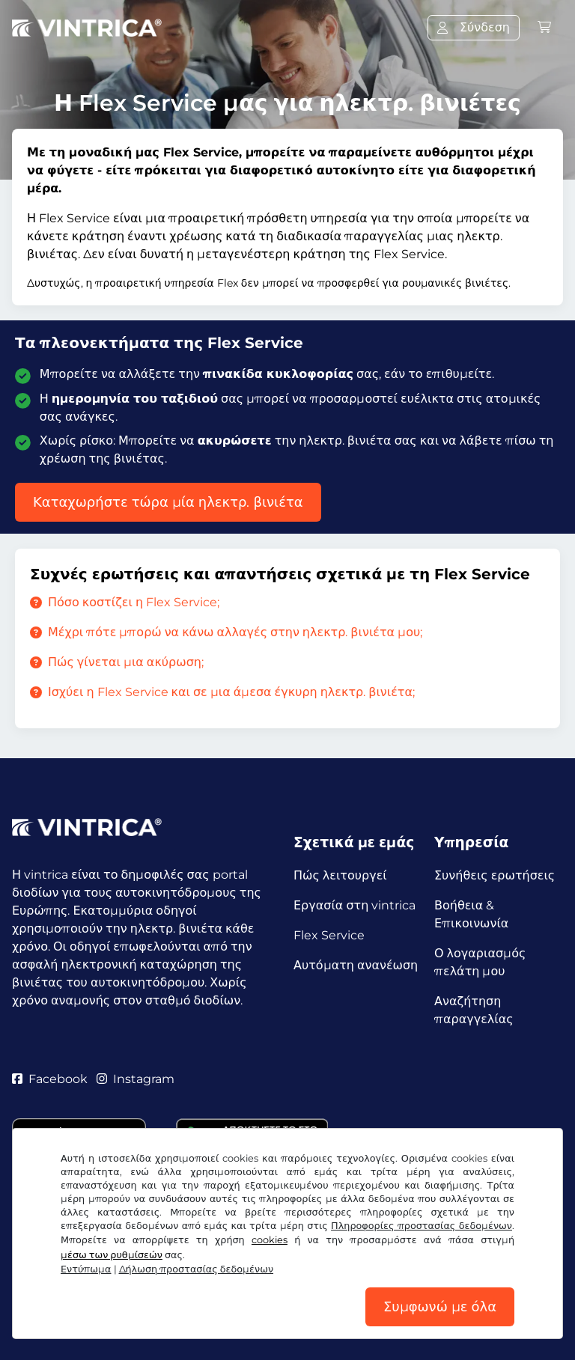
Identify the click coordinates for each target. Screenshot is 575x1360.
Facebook (50, 1079)
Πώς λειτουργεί (340, 875)
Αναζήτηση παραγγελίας (474, 1010)
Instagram (135, 1079)
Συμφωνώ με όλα (439, 1307)
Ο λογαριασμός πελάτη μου (480, 962)
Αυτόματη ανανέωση (355, 965)
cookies (270, 1239)
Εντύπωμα (86, 1269)
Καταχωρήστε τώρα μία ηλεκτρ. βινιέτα (168, 502)
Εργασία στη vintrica (354, 905)
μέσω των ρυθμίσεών (111, 1254)
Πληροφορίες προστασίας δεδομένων (421, 1225)
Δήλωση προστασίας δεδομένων (196, 1269)
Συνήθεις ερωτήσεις (494, 875)
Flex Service (329, 935)
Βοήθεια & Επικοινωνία (471, 914)
